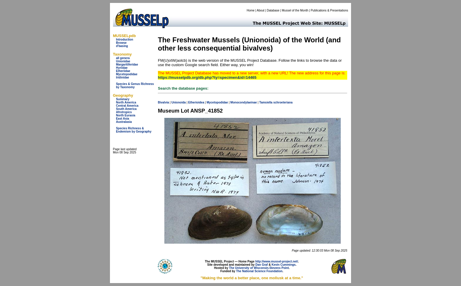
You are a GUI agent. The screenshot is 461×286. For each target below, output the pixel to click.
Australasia (124, 121)
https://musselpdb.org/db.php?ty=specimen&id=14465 (207, 77)
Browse (121, 42)
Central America (127, 105)
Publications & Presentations (329, 10)
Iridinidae (122, 77)
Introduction (124, 39)
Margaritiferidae (127, 64)
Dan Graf (261, 264)
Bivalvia (163, 102)
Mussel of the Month (295, 10)
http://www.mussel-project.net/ (276, 261)
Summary (122, 99)
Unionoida (178, 102)
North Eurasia (125, 115)
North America (126, 102)
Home (251, 10)
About (260, 10)
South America (126, 109)
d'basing (122, 46)
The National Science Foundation (259, 271)
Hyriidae (121, 67)
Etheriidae (123, 71)
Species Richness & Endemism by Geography (133, 130)
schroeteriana (283, 102)
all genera (123, 58)
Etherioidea (196, 102)
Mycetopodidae (126, 74)
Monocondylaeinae (243, 102)
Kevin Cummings (284, 264)
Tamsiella (266, 102)
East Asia (122, 118)
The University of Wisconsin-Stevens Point (259, 268)
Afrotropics (124, 112)
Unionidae (123, 61)
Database (273, 10)
